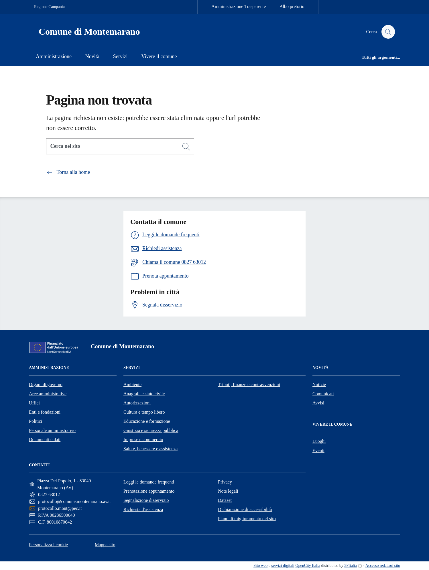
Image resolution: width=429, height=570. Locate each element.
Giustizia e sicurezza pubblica (150, 430)
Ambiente (132, 384)
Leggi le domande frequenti (148, 481)
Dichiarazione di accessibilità (245, 509)
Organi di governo (45, 384)
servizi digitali (282, 565)
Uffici (34, 402)
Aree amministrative (47, 393)
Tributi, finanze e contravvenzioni (249, 384)
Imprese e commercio (143, 439)
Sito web (260, 565)
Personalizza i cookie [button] (48, 544)
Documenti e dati (44, 439)
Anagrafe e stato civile (144, 393)
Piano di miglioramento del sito (247, 518)
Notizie (319, 384)
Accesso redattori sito (382, 565)
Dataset (225, 500)
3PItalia (350, 565)
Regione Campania (49, 7)
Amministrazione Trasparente (238, 6)
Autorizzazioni (137, 402)
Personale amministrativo (52, 430)
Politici (35, 421)
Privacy (225, 481)
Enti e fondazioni (44, 412)
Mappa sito (105, 544)
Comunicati (323, 393)
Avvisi (318, 402)
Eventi (318, 450)
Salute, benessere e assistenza (150, 448)
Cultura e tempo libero (144, 412)
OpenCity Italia (307, 565)
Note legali (228, 491)
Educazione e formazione (146, 421)
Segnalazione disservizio (146, 500)
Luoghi (319, 441)
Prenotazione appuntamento (148, 491)
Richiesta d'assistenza (143, 509)
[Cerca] (186, 146)
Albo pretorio (292, 6)
